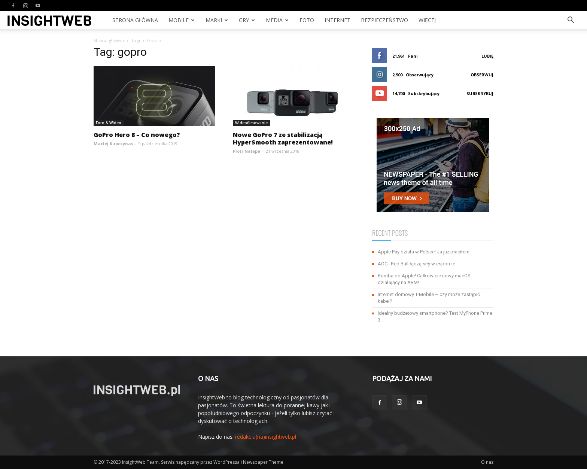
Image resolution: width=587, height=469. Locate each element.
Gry (247, 20)
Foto (306, 20)
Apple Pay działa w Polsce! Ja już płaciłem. (424, 252)
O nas (487, 462)
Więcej (427, 20)
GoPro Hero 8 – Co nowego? (137, 135)
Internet (337, 20)
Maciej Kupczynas (113, 143)
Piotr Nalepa (247, 151)
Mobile (181, 20)
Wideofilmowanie (251, 122)
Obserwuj (482, 74)
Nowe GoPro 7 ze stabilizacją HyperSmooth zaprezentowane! (283, 138)
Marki (217, 20)
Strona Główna (135, 20)
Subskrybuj (479, 93)
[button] (571, 20)
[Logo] (49, 20)
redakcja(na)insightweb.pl (265, 436)
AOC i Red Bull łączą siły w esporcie (416, 264)
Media (277, 20)
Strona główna (109, 40)
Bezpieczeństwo (384, 20)
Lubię (487, 56)
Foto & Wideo (108, 122)
